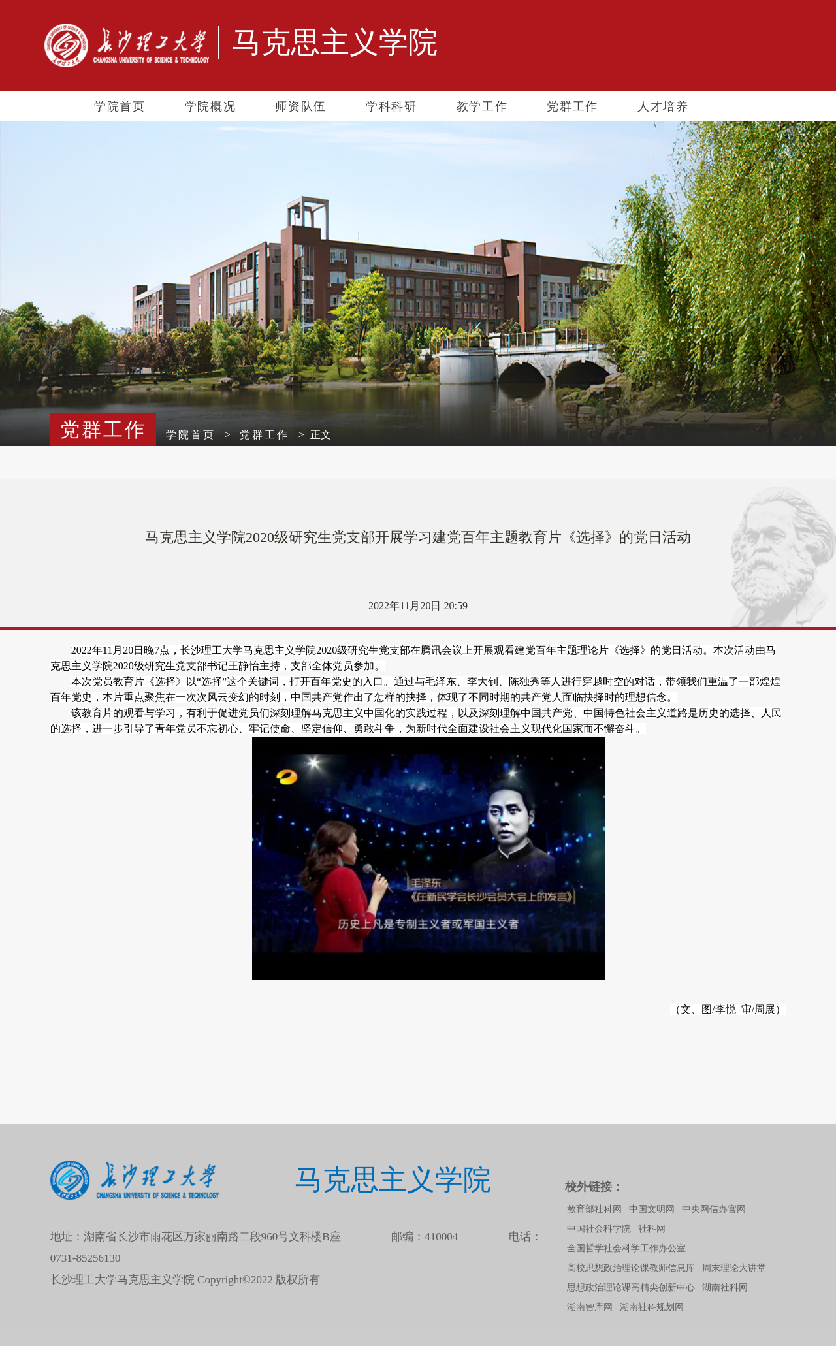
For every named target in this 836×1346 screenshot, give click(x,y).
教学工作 (482, 106)
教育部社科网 (594, 1209)
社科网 (652, 1229)
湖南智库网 (590, 1307)
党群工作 (572, 106)
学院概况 (210, 106)
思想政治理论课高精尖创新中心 (631, 1287)
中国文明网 (652, 1209)
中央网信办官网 (714, 1209)
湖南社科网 (725, 1287)
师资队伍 (301, 106)
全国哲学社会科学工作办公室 (626, 1248)
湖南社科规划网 (652, 1307)
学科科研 (391, 106)
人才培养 (663, 106)
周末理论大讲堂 (734, 1268)
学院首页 (120, 106)
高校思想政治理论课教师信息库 (631, 1268)
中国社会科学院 (599, 1229)
